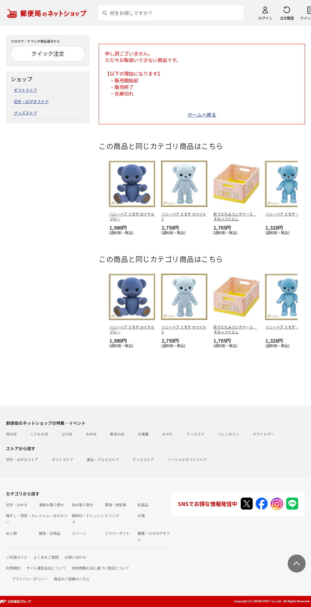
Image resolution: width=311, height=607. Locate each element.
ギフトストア (25, 90)
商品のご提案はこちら (72, 578)
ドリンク (112, 515)
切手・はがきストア (31, 101)
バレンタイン (228, 433)
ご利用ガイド (17, 557)
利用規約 (13, 567)
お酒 (141, 515)
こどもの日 (39, 433)
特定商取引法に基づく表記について (100, 567)
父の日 (67, 433)
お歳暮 (143, 433)
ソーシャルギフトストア (187, 459)
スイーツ (79, 533)
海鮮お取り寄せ (51, 504)
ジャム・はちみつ (53, 515)
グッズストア (25, 113)
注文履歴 (287, 17)
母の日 (11, 433)
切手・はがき (17, 504)
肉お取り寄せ (82, 504)
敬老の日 (117, 433)
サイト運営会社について (46, 567)
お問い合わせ (75, 557)
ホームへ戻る (201, 114)
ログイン (265, 17)
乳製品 (143, 504)
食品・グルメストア (103, 459)
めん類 (11, 533)
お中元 (91, 433)
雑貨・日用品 (49, 533)
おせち (167, 433)
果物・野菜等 (115, 504)
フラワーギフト (117, 533)
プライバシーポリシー (30, 578)
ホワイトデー (263, 433)
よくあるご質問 (46, 557)
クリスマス (195, 433)
